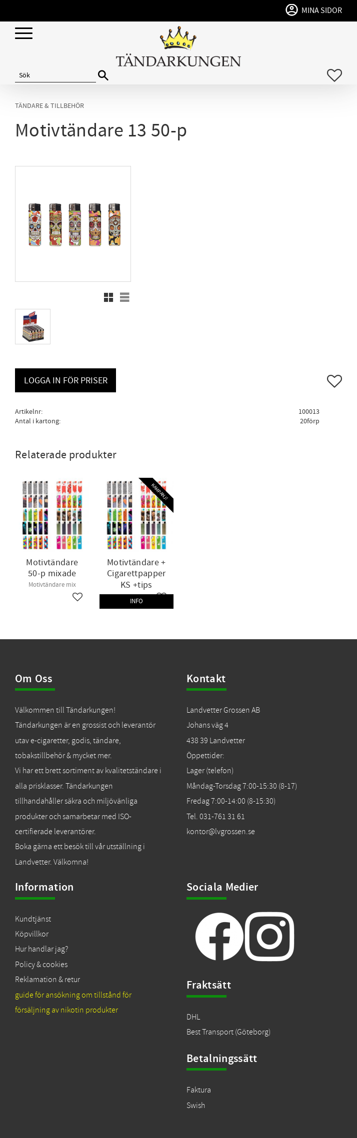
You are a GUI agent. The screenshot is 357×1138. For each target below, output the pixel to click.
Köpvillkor (31, 934)
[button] (23, 33)
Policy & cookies (41, 965)
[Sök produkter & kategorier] (55, 75)
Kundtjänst (33, 919)
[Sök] (103, 75)
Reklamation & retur (47, 980)
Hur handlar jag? (41, 949)
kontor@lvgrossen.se (220, 832)
